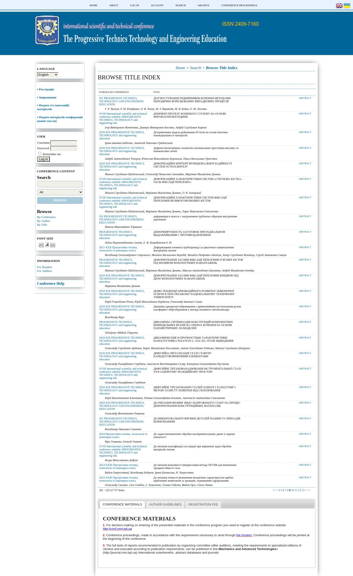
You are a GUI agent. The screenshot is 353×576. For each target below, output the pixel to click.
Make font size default (47, 244)
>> (308, 490)
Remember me (52, 154)
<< (274, 490)
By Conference (46, 217)
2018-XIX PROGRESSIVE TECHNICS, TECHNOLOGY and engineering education (122, 135)
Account (157, 5)
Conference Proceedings (239, 5)
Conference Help (50, 283)
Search (181, 5)
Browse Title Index (221, 68)
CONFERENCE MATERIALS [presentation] (122, 504)
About (113, 5)
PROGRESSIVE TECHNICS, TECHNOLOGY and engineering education (117, 235)
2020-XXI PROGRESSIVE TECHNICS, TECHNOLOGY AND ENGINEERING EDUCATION (122, 406)
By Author (43, 221)
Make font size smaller (41, 244)
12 (299, 490)
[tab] (122, 504)
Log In (134, 5)
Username (43, 142)
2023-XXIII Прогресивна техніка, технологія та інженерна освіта (118, 467)
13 (302, 490)
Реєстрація (47, 89)
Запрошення (47, 97)
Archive (203, 5)
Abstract (305, 98)
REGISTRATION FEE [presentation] (203, 504)
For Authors (44, 271)
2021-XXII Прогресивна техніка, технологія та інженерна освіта (118, 249)
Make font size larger (52, 244)
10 (292, 490)
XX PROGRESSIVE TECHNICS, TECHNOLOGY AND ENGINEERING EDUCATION (121, 101)
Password (43, 148)
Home (93, 5)
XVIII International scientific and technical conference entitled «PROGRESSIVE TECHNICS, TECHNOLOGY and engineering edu (123, 118)
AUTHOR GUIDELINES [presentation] (165, 504)
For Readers (44, 267)
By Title (42, 224)
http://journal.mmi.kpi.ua (120, 552)
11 (296, 490)
